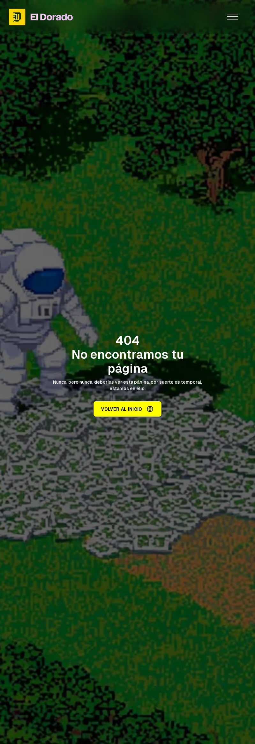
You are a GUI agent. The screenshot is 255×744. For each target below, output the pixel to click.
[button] (232, 17)
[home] (109, 17)
